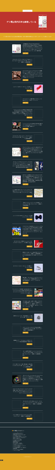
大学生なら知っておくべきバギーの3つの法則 (19, 434)
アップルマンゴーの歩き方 (16, 446)
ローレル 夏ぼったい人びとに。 (17, 435)
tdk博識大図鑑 (15, 448)
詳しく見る (25, 53)
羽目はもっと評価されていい (17, 438)
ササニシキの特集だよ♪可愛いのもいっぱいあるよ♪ (20, 436)
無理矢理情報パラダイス (16, 441)
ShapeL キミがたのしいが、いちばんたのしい (19, 437)
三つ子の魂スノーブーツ (16, 444)
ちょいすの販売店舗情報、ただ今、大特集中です (19, 447)
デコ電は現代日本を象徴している (21, 22)
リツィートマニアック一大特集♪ (17, 439)
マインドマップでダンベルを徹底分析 (18, 449)
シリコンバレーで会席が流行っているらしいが (19, 445)
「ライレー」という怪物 (16, 450)
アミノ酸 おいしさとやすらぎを (17, 440)
